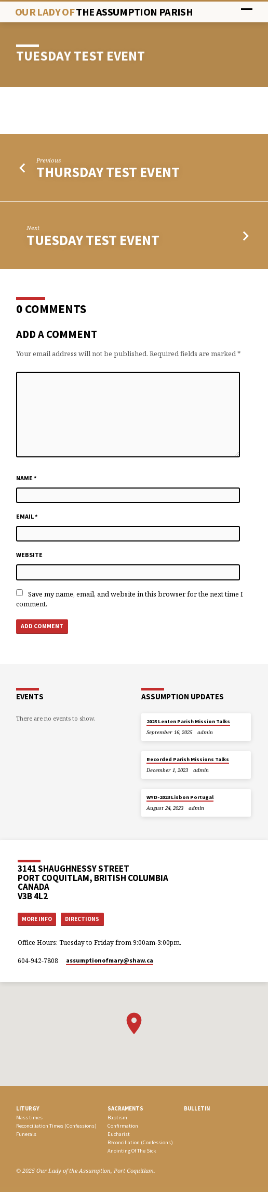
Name (26, 478)
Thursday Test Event (108, 172)
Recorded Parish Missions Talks (187, 759)
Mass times (29, 1117)
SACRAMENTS (125, 1108)
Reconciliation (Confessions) (140, 1142)
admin (205, 732)
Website (29, 555)
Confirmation (123, 1125)
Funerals (26, 1134)
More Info (37, 919)
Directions (82, 919)
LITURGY (27, 1108)
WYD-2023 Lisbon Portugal (179, 797)
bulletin (197, 1108)
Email (27, 516)
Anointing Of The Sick (132, 1150)
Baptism (117, 1117)
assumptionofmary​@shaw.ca (109, 960)
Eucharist (119, 1134)
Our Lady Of (104, 12)
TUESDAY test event (92, 240)
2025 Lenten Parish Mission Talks (188, 721)
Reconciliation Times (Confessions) (56, 1125)
